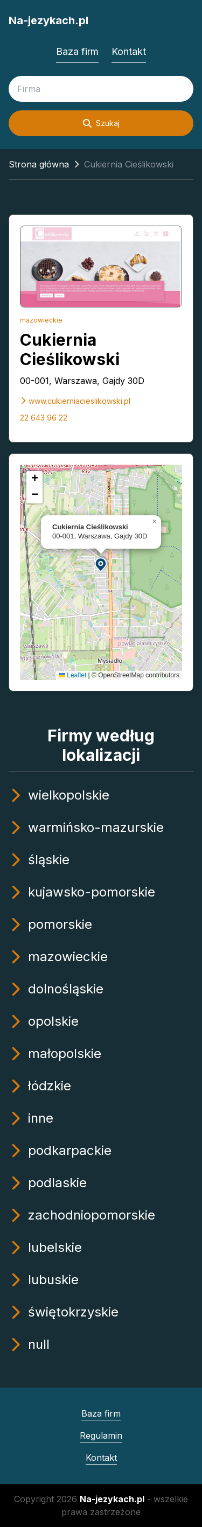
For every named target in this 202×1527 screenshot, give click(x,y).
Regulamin (101, 1435)
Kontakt (129, 51)
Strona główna (39, 164)
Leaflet (72, 675)
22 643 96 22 (43, 417)
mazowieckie (41, 320)
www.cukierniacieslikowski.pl (75, 400)
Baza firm (77, 51)
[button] (101, 564)
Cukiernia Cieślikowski (70, 349)
